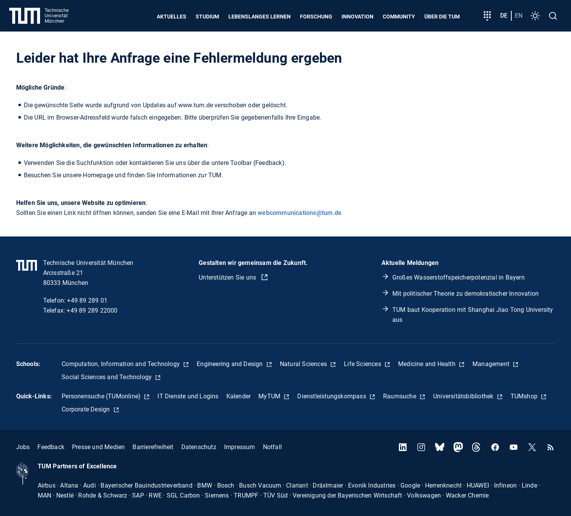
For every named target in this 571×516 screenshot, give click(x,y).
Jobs (23, 447)
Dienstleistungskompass (332, 396)
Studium (207, 16)
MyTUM (270, 396)
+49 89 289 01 (87, 300)
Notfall (272, 447)
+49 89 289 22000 (92, 310)
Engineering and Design (231, 364)
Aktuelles (171, 16)
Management (491, 364)
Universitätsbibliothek (464, 396)
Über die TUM (442, 16)
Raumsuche (400, 396)
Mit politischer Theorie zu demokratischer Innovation (465, 293)
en (518, 15)
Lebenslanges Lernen (259, 16)
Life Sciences (363, 364)
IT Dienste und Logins (187, 396)
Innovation (357, 16)
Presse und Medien (98, 447)
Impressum (239, 447)
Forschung (316, 16)
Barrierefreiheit (152, 447)
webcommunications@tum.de (300, 212)
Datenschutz (198, 447)
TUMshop (525, 396)
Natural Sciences (304, 364)
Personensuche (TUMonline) (102, 396)
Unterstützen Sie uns (228, 277)
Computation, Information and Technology (121, 364)
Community (399, 16)
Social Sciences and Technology (107, 377)
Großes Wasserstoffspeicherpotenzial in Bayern (458, 277)
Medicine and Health (427, 364)
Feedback (50, 447)
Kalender (238, 396)
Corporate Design (86, 409)
